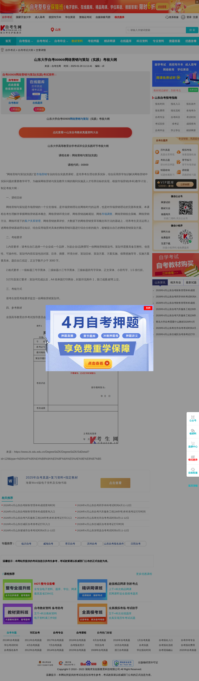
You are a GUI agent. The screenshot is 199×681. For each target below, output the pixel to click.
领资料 (192, 433)
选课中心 (193, 446)
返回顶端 (193, 485)
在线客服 (193, 472)
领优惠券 (193, 459)
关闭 (148, 308)
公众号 (192, 420)
